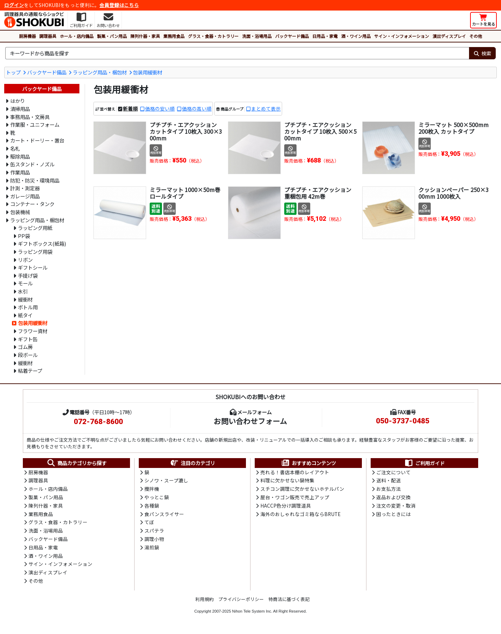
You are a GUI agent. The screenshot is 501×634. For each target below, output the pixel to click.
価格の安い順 (160, 108)
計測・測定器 (25, 188)
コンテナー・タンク (32, 203)
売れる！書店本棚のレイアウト (294, 472)
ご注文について (393, 472)
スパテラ (154, 532)
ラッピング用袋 (35, 251)
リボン (25, 259)
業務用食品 (173, 36)
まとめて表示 (266, 108)
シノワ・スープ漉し (166, 480)
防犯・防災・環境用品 (34, 180)
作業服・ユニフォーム (34, 124)
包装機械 (20, 212)
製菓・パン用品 (112, 36)
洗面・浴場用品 (257, 36)
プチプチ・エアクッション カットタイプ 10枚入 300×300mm (186, 131)
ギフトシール (32, 267)
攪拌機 (151, 489)
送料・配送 (388, 480)
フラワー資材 (32, 331)
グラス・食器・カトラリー (213, 36)
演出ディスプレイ (449, 36)
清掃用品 (20, 108)
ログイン (14, 4)
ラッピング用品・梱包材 (100, 72)
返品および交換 (393, 498)
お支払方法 (388, 489)
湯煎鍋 (151, 549)
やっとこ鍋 (156, 498)
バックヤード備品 (292, 36)
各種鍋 (151, 506)
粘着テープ (30, 370)
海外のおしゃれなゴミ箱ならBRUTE (300, 515)
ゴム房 (25, 346)
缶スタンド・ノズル (32, 164)
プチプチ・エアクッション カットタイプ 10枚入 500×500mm (320, 131)
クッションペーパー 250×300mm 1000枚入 (453, 192)
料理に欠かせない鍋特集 (287, 480)
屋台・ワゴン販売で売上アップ (294, 498)
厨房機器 (27, 36)
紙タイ (25, 315)
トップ (13, 72)
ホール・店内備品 (76, 36)
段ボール (28, 354)
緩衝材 (25, 299)
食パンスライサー (164, 515)
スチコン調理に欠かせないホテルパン (302, 489)
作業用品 (20, 172)
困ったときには (393, 515)
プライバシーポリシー (241, 602)
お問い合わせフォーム (250, 421)
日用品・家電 (325, 36)
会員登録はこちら (119, 4)
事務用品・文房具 (30, 116)
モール (25, 283)
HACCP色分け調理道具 (285, 506)
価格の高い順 (197, 108)
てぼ (149, 523)
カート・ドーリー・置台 (37, 140)
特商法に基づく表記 (289, 602)
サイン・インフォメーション (401, 36)
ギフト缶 (28, 339)
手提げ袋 (28, 275)
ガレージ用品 (25, 196)
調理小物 (154, 540)
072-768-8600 (98, 421)
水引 (23, 291)
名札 (15, 148)
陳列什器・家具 (145, 36)
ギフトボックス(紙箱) (42, 243)
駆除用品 (20, 156)
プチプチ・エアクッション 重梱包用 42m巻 (317, 192)
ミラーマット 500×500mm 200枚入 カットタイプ (453, 128)
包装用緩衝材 (147, 72)
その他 (475, 36)
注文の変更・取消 (396, 506)
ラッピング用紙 (35, 227)
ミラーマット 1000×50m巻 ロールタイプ (185, 192)
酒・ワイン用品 (356, 36)
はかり (17, 100)
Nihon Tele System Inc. (252, 614)
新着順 (130, 108)
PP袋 (24, 235)
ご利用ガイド (424, 463)
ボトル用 (28, 307)
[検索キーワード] (237, 53)
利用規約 (204, 602)
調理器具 (47, 36)
